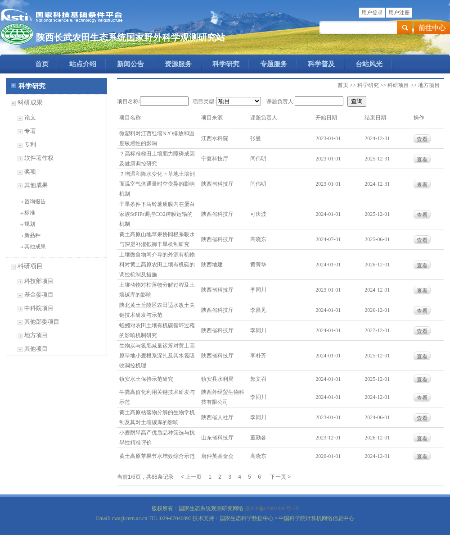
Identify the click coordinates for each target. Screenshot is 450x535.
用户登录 (372, 12)
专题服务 (273, 64)
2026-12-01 (377, 264)
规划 (29, 224)
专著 (30, 131)
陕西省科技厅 (217, 184)
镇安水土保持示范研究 (146, 379)
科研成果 (30, 102)
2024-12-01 (377, 290)
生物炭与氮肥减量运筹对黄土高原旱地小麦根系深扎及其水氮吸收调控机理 (157, 356)
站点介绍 (82, 64)
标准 (29, 213)
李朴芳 (258, 355)
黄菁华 (258, 264)
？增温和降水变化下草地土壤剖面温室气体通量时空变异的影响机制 (157, 184)
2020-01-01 (328, 456)
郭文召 (258, 379)
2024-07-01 (328, 239)
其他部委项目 (41, 321)
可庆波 (258, 214)
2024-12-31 (377, 138)
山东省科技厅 (217, 437)
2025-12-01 (377, 214)
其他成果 (36, 185)
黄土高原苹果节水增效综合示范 (157, 456)
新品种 (32, 235)
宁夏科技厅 (214, 158)
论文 (30, 117)
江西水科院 (214, 138)
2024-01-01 (328, 214)
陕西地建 (212, 264)
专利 (30, 144)
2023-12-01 (328, 437)
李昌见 (258, 310)
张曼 (255, 138)
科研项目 (30, 266)
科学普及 (321, 64)
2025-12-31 (377, 158)
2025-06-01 (377, 239)
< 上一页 (191, 477)
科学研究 (225, 64)
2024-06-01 (377, 417)
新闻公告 (130, 64)
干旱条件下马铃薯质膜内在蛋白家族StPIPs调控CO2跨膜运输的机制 (157, 214)
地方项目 (36, 335)
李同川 (258, 290)
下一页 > (280, 477)
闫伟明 (258, 158)
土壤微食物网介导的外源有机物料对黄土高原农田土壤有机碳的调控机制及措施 (157, 264)
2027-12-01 (377, 330)
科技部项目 (39, 281)
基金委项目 (39, 294)
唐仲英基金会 (217, 456)
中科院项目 (39, 308)
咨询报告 (35, 201)
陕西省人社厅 (217, 417)
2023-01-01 (328, 138)
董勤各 (258, 437)
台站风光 (369, 64)
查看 (422, 139)
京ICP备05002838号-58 (271, 508)
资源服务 (178, 64)
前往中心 (432, 28)
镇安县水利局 (217, 379)
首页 (42, 64)
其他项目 (36, 348)
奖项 (30, 171)
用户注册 (399, 12)
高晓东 (258, 239)
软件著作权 (39, 158)
